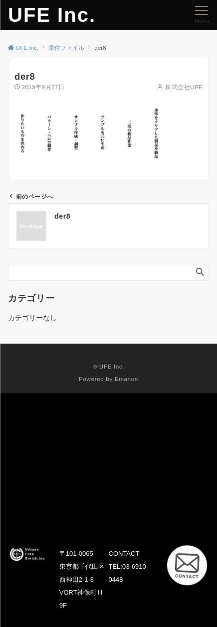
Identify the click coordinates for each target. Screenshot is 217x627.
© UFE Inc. (108, 366)
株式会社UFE (184, 87)
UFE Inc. (52, 15)
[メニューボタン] (202, 15)
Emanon (126, 379)
